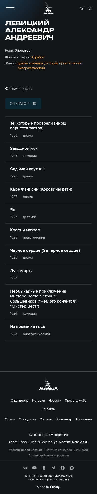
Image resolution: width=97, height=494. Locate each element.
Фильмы (46, 419)
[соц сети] (25, 468)
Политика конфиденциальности (66, 450)
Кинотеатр (64, 419)
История (38, 400)
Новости (55, 400)
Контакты (48, 409)
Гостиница (84, 419)
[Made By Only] (48, 487)
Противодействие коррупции (48, 455)
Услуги (10, 419)
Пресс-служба (75, 400)
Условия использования (25, 450)
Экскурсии (27, 419)
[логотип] (48, 8)
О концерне (19, 400)
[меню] (10, 8)
